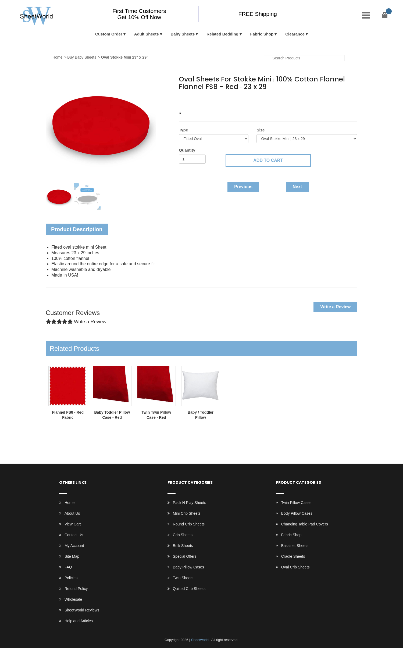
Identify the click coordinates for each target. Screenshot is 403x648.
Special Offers (185, 556)
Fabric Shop (262, 34)
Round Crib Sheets (189, 524)
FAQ (68, 567)
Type (183, 130)
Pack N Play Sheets (189, 502)
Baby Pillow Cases (188, 567)
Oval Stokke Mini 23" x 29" (124, 57)
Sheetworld (200, 640)
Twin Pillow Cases (296, 502)
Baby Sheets (182, 34)
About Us (72, 513)
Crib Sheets (182, 535)
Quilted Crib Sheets (189, 588)
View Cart (73, 524)
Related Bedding (222, 34)
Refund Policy (76, 588)
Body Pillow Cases (296, 513)
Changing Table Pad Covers (304, 524)
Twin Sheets (183, 578)
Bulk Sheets (183, 545)
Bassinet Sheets (294, 545)
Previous (243, 186)
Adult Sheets (146, 34)
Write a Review (335, 307)
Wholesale (73, 599)
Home (57, 57)
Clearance (295, 34)
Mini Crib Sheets (187, 513)
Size (260, 130)
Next (297, 186)
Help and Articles (79, 621)
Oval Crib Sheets (295, 567)
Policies (71, 578)
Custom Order (108, 34)
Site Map (72, 556)
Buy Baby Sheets (81, 57)
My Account (74, 545)
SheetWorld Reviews (82, 610)
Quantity (187, 150)
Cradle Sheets (293, 556)
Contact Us (74, 535)
